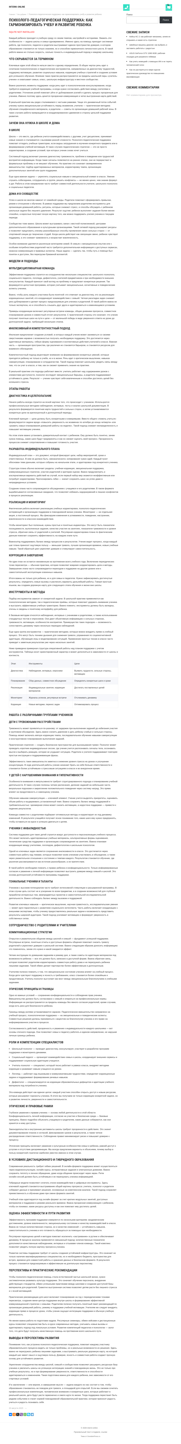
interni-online (21, 6)
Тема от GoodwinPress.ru (90, 1436)
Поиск (129, 14)
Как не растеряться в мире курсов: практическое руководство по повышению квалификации (147, 73)
